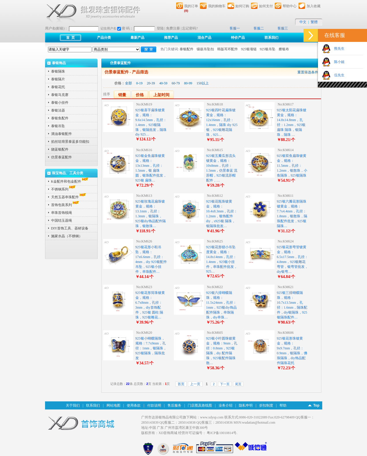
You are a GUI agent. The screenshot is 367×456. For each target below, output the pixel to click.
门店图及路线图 (200, 405)
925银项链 (249, 49)
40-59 (163, 83)
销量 (122, 95)
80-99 (188, 83)
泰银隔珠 (58, 71)
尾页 (238, 384)
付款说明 (154, 405)
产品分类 (104, 38)
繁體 (314, 22)
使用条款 (134, 405)
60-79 (176, 83)
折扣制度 (266, 405)
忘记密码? (190, 28)
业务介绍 (225, 405)
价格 (140, 95)
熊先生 (337, 49)
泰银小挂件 (59, 103)
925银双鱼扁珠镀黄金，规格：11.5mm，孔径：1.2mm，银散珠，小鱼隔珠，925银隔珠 (292, 165)
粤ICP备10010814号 (221, 433)
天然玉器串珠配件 (69, 197)
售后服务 (174, 405)
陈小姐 (337, 62)
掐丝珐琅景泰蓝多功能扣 (70, 142)
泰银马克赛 (59, 95)
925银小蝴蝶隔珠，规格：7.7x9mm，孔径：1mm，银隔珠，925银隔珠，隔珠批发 (151, 348)
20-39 (151, 83)
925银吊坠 (267, 49)
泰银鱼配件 (59, 118)
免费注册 (173, 28)
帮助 (283, 405)
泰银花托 (58, 87)
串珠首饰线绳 (61, 213)
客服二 (259, 28)
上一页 (195, 384)
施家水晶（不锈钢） (66, 236)
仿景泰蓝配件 (61, 157)
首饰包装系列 (65, 205)
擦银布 (284, 49)
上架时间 (161, 95)
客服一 (235, 28)
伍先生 (337, 75)
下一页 (225, 384)
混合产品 (204, 38)
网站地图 (113, 405)
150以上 (203, 83)
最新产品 (137, 38)
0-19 (139, 83)
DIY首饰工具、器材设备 (69, 228)
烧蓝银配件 (59, 149)
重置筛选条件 (307, 72)
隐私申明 (246, 405)
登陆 (160, 28)
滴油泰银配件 (61, 134)
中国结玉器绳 (61, 220)
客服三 (282, 28)
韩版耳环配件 (227, 49)
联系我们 (271, 38)
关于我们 (73, 405)
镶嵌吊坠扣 (205, 49)
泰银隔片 (58, 79)
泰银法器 (58, 110)
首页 (181, 384)
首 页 (70, 38)
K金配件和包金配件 (70, 181)
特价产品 (238, 38)
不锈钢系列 (64, 189)
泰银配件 (186, 49)
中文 (302, 22)
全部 (128, 83)
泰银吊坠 (58, 126)
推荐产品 (171, 38)
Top (316, 405)
